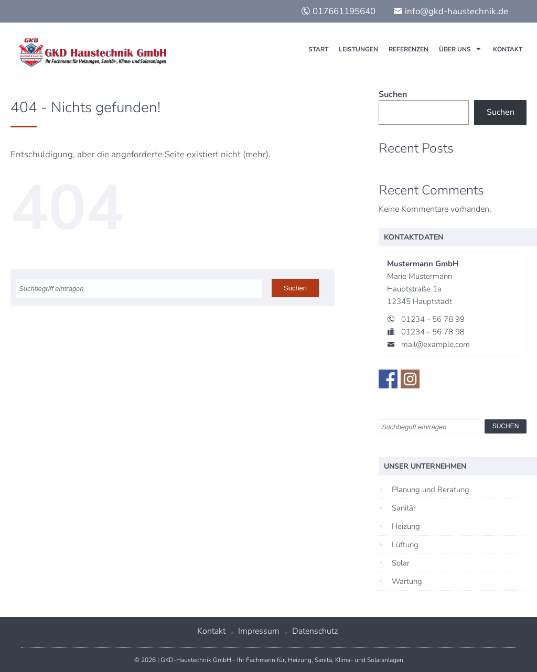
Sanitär (404, 508)
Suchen (393, 94)
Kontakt (507, 49)
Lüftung (405, 544)
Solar (401, 563)
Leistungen (358, 49)
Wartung (407, 581)
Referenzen (408, 49)
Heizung (406, 526)
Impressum (259, 631)
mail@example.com (435, 344)
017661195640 (338, 11)
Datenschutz (315, 631)
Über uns (455, 49)
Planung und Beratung (430, 489)
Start (318, 49)
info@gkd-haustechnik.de (450, 11)
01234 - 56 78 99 (433, 319)
